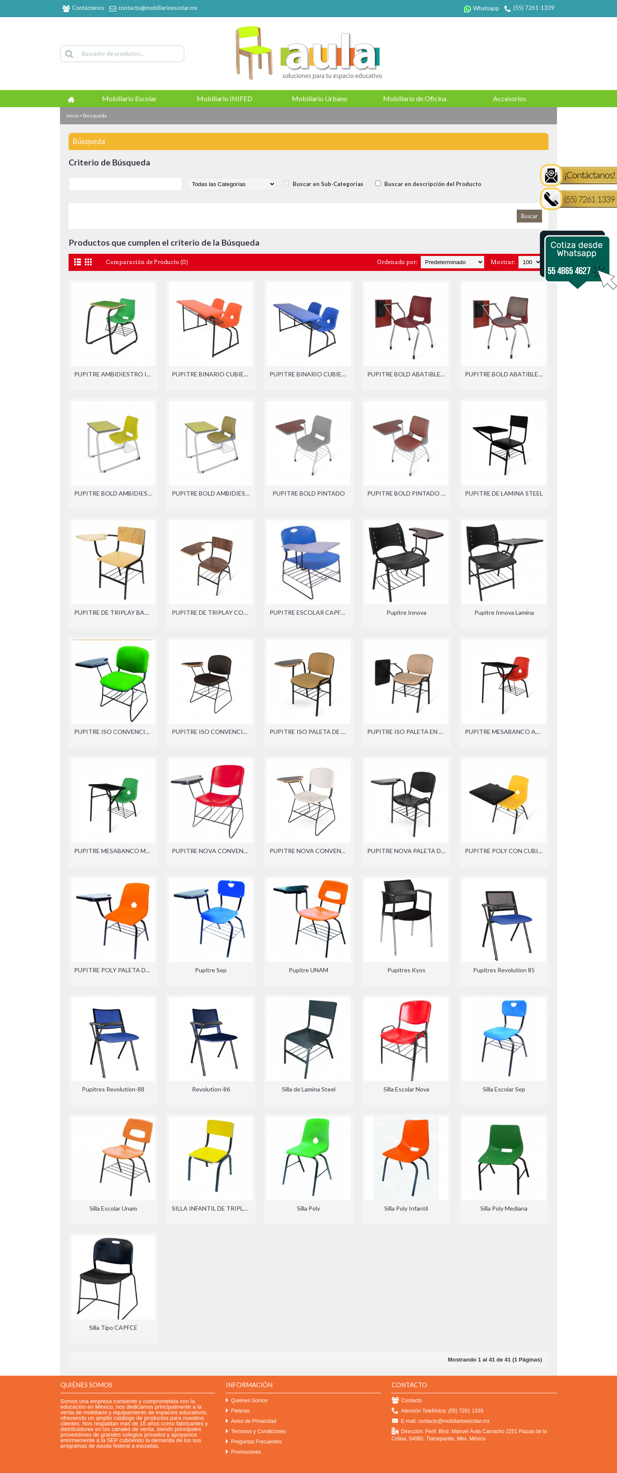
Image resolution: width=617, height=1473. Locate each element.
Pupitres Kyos (406, 970)
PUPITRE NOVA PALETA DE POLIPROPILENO (407, 850)
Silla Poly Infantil (406, 1208)
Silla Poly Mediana (503, 1208)
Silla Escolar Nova (406, 1089)
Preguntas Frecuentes (254, 1442)
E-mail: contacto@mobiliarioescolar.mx (441, 1421)
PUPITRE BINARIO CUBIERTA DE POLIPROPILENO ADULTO (212, 374)
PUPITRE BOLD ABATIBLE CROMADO (407, 374)
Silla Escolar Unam (113, 1208)
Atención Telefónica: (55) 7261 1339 (437, 1411)
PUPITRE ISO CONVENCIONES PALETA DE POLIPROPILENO (114, 731)
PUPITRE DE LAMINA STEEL (504, 493)
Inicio (72, 115)
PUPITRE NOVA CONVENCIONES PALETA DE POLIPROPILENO (212, 850)
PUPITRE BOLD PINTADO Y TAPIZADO (407, 493)
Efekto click (14, 1469)
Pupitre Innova (406, 612)
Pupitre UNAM (308, 970)
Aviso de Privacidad (251, 1421)
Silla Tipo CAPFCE (113, 1327)
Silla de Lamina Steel (308, 1089)
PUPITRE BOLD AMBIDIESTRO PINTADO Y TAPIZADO (212, 493)
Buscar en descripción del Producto (432, 183)
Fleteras (237, 1411)
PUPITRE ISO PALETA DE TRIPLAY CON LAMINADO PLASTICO (310, 731)
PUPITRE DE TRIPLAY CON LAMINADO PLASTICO (212, 612)
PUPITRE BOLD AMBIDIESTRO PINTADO (114, 493)
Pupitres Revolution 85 (504, 970)
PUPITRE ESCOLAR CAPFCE (309, 612)
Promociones (243, 1452)
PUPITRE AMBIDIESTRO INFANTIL (114, 374)
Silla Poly (308, 1208)
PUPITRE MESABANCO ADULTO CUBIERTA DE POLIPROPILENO (505, 731)
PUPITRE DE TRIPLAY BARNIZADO (114, 612)
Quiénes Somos (246, 1400)
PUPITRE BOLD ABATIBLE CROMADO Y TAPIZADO (505, 374)
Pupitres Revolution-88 (113, 1089)
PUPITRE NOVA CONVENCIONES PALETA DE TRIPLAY (310, 850)
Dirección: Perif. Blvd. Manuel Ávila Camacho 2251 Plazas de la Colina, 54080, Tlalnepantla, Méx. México (469, 1435)
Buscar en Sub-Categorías (328, 183)
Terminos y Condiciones (255, 1431)
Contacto (407, 1400)
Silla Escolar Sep (504, 1089)
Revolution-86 (211, 1089)
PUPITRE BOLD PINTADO (309, 493)
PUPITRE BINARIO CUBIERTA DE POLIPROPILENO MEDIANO (310, 374)
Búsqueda (95, 115)
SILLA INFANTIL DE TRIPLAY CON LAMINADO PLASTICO (212, 1208)
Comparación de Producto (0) (147, 262)
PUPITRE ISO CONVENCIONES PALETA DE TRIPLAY (212, 731)
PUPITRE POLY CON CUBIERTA (505, 850)
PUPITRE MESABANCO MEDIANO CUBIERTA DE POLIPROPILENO (114, 850)
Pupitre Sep (211, 970)
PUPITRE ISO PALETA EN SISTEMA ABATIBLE (407, 731)
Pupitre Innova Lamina (504, 612)
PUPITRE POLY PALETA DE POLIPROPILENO (114, 970)
